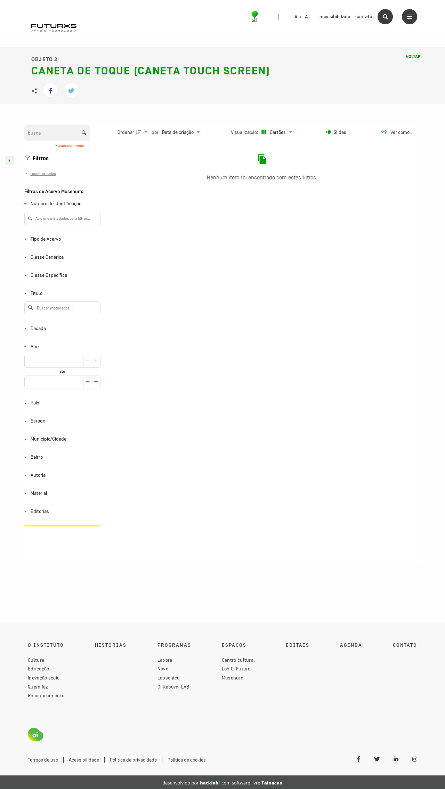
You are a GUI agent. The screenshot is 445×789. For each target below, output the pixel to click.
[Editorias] (61, 511)
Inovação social (44, 678)
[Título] (61, 293)
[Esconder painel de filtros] (9, 160)
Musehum (232, 678)
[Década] (61, 328)
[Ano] (61, 346)
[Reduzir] (96, 361)
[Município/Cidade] (61, 439)
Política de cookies (187, 760)
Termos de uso (43, 760)
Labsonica (168, 678)
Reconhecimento (46, 695)
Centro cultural (238, 660)
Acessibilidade (84, 760)
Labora (164, 660)
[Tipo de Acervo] (61, 239)
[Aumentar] (87, 361)
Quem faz (38, 687)
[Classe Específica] (61, 275)
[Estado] (61, 421)
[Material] (61, 493)
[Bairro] (61, 457)
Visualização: (245, 132)
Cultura (36, 660)
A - (308, 17)
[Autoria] (61, 475)
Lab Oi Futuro (236, 668)
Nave (162, 668)
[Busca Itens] (57, 133)
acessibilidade (334, 16)
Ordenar (126, 132)
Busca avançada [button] (70, 145)
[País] (61, 403)
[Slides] (336, 132)
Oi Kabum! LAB (173, 687)
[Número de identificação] (61, 204)
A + (298, 17)
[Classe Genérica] (61, 257)
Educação (38, 668)
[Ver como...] (397, 132)
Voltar (413, 56)
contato (363, 16)
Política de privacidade (133, 760)
